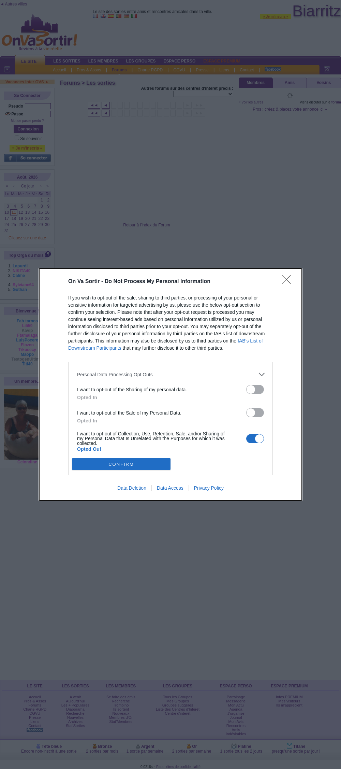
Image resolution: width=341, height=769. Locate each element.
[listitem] (170, 374)
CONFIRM (121, 464)
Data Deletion (131, 488)
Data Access (170, 488)
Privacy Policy (209, 488)
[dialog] (170, 384)
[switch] (255, 389)
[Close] (288, 281)
